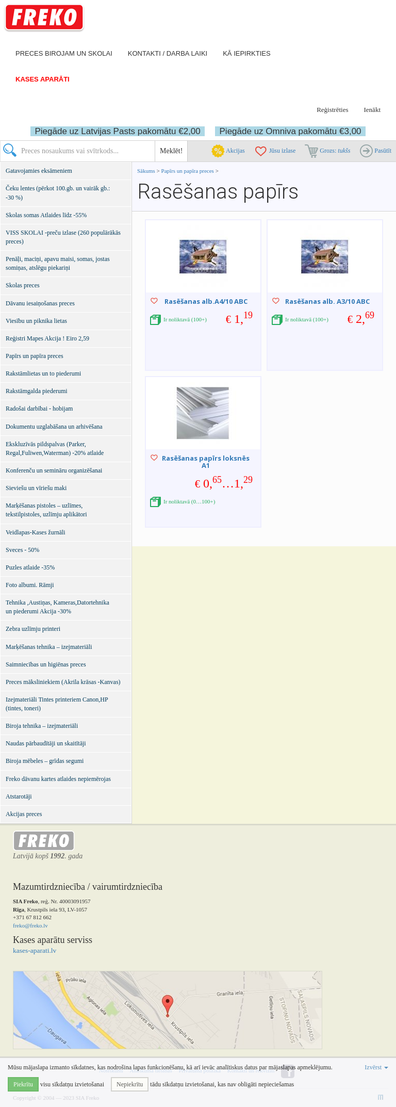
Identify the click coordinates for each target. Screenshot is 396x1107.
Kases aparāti (42, 79)
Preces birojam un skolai (63, 53)
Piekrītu (23, 1084)
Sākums (146, 171)
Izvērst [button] (376, 1067)
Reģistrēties (332, 109)
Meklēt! (171, 151)
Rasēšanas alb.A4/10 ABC (206, 301)
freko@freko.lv (30, 925)
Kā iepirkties (246, 53)
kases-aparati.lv (34, 950)
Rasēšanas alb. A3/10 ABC (327, 301)
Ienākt (372, 109)
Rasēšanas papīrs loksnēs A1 (206, 461)
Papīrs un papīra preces (188, 171)
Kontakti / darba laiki (167, 53)
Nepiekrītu (130, 1084)
